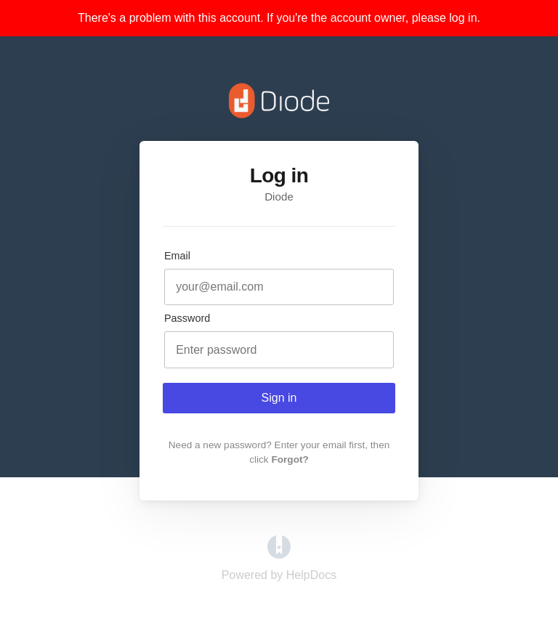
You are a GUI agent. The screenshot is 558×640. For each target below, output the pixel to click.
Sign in (279, 398)
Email (177, 256)
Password (187, 318)
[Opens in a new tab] (279, 554)
